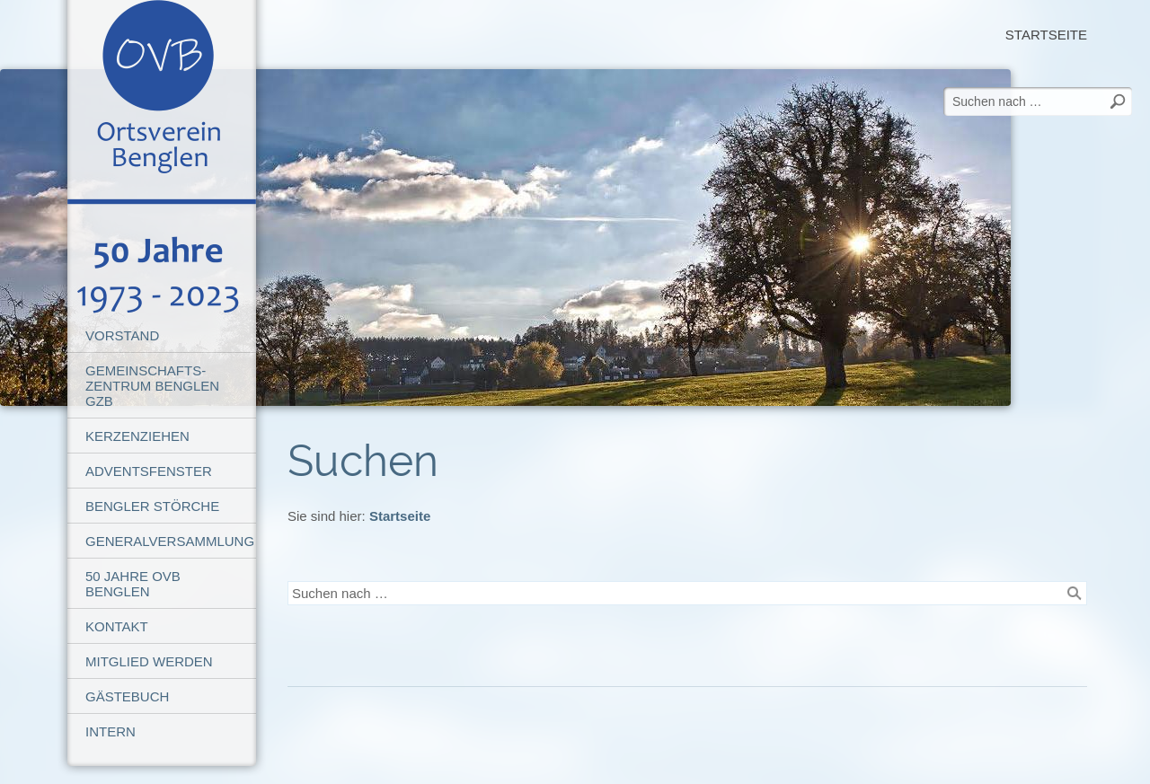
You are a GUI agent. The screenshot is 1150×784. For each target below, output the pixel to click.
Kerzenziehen (137, 436)
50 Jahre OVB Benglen (133, 583)
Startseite (1046, 34)
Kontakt (116, 626)
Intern (110, 731)
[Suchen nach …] (687, 593)
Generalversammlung (169, 541)
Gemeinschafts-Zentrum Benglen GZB (152, 386)
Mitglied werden (149, 661)
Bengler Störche (152, 506)
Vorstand (122, 335)
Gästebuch (127, 696)
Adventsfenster (148, 471)
